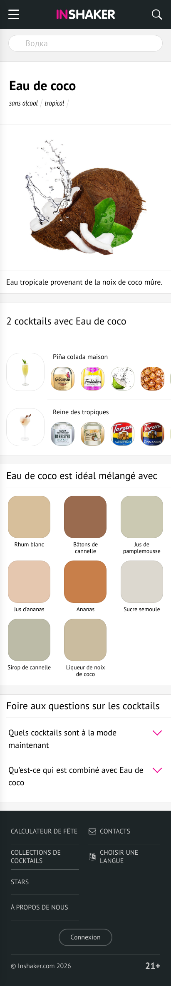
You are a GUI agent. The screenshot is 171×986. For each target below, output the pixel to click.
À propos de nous (39, 907)
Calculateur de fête (44, 831)
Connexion (85, 937)
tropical (54, 103)
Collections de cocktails (36, 856)
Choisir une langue (113, 856)
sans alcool (23, 103)
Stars (20, 882)
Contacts (109, 831)
